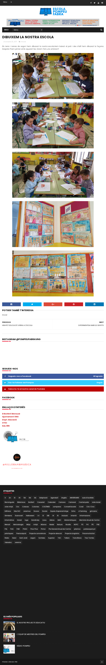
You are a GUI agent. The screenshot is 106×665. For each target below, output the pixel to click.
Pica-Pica (34, 529)
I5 (58, 516)
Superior (51, 538)
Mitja (28, 524)
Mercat (7, 524)
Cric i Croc (90, 507)
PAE (98, 524)
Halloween (30, 516)
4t (19, 498)
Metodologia (18, 524)
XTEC (4, 423)
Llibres (52, 520)
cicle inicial (96, 502)
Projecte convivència (37, 533)
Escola (44, 511)
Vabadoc (8, 542)
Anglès (64, 498)
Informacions (85, 516)
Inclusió (65, 516)
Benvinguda (9, 502)
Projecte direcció (55, 533)
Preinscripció (21, 533)
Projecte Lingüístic (72, 533)
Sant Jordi (23, 538)
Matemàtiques (70, 520)
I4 (53, 516)
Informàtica (9, 520)
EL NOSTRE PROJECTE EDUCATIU (31, 622)
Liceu (44, 520)
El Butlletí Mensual (11, 413)
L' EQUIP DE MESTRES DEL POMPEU (31, 634)
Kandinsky (35, 520)
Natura (59, 524)
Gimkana (8, 516)
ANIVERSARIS (74, 498)
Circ (17, 507)
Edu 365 (6, 426)
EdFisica (8, 511)
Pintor (43, 529)
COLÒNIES (46, 507)
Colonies (35, 507)
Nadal (52, 524)
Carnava (62, 502)
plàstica (77, 529)
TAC (59, 538)
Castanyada (84, 502)
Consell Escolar (70, 507)
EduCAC (17, 511)
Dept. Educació (9, 419)
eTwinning (83, 511)
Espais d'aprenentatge (59, 511)
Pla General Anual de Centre (60, 529)
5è (25, 498)
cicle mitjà (9, 507)
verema (18, 542)
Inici (6, 30)
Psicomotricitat (88, 533)
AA (35, 498)
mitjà (35, 524)
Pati (11, 529)
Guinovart (19, 516)
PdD (18, 529)
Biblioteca (21, 502)
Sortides (42, 538)
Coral (81, 507)
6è (30, 498)
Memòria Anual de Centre (89, 520)
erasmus (27, 511)
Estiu (73, 511)
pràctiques (9, 533)
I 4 (38, 516)
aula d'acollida (88, 498)
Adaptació (43, 498)
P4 (87, 524)
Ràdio (7, 538)
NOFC (76, 524)
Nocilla (68, 524)
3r (14, 498)
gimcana (93, 511)
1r (5, 498)
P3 (82, 524)
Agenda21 (54, 498)
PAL (6, 529)
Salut (14, 538)
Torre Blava (77, 538)
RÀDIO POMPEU (23, 646)
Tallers (66, 538)
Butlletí (31, 502)
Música (43, 524)
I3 (43, 516)
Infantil (73, 516)
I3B (48, 516)
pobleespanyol (89, 529)
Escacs (36, 511)
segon (32, 538)
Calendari (51, 502)
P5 (93, 524)
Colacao (25, 507)
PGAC (25, 529)
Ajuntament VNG (10, 416)
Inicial (23, 42)
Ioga (26, 520)
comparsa (57, 507)
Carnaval (72, 502)
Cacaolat (41, 502)
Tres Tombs (89, 538)
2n (10, 498)
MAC (59, 520)
